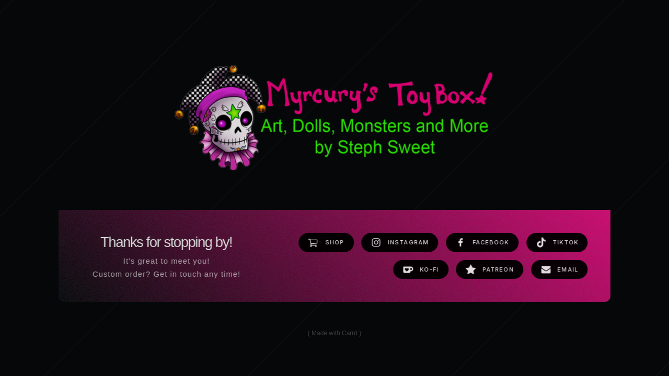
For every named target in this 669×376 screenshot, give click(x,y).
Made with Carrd (334, 333)
